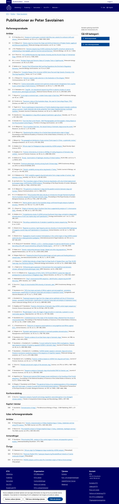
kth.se (9, 1)
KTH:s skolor (37, 477)
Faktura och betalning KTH (97, 493)
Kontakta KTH (93, 483)
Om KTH (8, 484)
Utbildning (9, 474)
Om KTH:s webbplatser (96, 497)
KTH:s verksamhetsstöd (41, 488)
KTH (7, 14)
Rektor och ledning (39, 484)
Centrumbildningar (39, 481)
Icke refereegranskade (92, 44)
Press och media (94, 490)
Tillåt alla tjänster (55, 499)
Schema (64, 474)
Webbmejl (65, 484)
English (110, 7)
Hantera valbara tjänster (13, 499)
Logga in (110, 1)
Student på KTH (11, 488)
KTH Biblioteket (39, 474)
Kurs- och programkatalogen (70, 477)
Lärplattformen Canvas (68, 481)
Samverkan (9, 481)
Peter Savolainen (22, 14)
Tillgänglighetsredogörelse (97, 500)
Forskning (9, 477)
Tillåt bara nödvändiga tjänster (35, 499)
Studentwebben (18, 1)
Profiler (13, 14)
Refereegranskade (90, 38)
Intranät (26, 1)
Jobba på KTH (93, 486)
